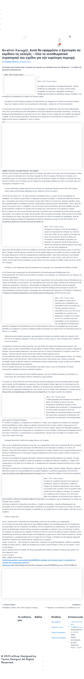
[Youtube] (42, 28)
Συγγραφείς (22, 646)
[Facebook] (42, 14)
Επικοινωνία (22, 636)
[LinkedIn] (42, 24)
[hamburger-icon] (24, 37)
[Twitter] (42, 10)
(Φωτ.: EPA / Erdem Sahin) (13, 75)
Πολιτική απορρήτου (58, 632)
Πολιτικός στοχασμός (42, 638)
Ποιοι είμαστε (22, 630)
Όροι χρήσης (55, 622)
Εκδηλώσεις (22, 641)
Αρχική (20, 625)
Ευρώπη (38, 643)
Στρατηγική (38, 627)
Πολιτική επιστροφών (58, 638)
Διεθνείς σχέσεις (40, 622)
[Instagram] (42, 19)
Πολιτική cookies (57, 627)
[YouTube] (63, 674)
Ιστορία (37, 632)
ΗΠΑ (36, 648)
